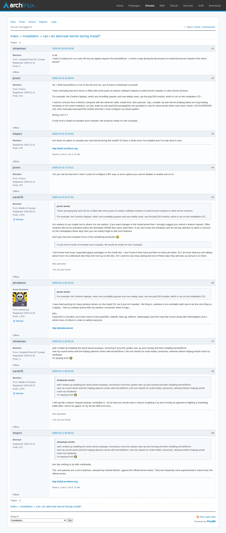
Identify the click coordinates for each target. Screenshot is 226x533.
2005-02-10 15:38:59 (63, 78)
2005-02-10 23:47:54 (63, 197)
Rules (22, 21)
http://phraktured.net (62, 328)
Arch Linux (19, 5)
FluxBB (211, 521)
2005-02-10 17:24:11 (63, 167)
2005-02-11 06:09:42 (63, 433)
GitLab (174, 5)
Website (19, 219)
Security (188, 5)
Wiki (162, 5)
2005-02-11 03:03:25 (63, 341)
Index (13, 21)
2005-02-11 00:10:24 (63, 283)
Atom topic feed (208, 517)
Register (43, 21)
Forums (149, 5)
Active (197, 27)
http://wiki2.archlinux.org (64, 148)
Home (120, 5)
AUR (201, 5)
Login (54, 21)
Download (215, 5)
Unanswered (208, 27)
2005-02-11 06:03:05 (63, 371)
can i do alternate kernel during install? (71, 36)
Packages (134, 5)
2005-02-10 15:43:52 (63, 133)
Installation (31, 36)
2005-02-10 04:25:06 (63, 48)
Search (32, 21)
